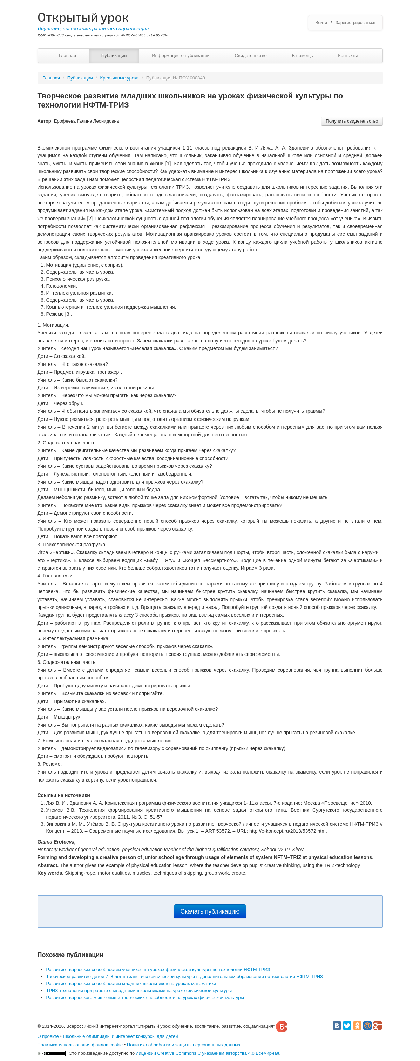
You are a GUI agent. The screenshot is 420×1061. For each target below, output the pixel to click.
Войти (321, 22)
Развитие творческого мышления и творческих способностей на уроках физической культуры (145, 997)
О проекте (48, 1036)
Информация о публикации (181, 55)
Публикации (114, 55)
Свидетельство (250, 55)
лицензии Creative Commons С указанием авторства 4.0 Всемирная (207, 1053)
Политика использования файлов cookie (80, 1044)
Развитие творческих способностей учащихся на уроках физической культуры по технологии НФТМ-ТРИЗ (158, 969)
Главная (67, 55)
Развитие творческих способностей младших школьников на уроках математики (131, 983)
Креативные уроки (119, 78)
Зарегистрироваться (355, 22)
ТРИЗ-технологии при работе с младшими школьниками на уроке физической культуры (139, 990)
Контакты (348, 55)
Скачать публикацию (210, 911)
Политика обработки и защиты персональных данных (184, 1044)
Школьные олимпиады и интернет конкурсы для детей (120, 1036)
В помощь (302, 55)
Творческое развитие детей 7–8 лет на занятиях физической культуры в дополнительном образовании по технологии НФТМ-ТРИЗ (184, 976)
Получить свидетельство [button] (352, 121)
